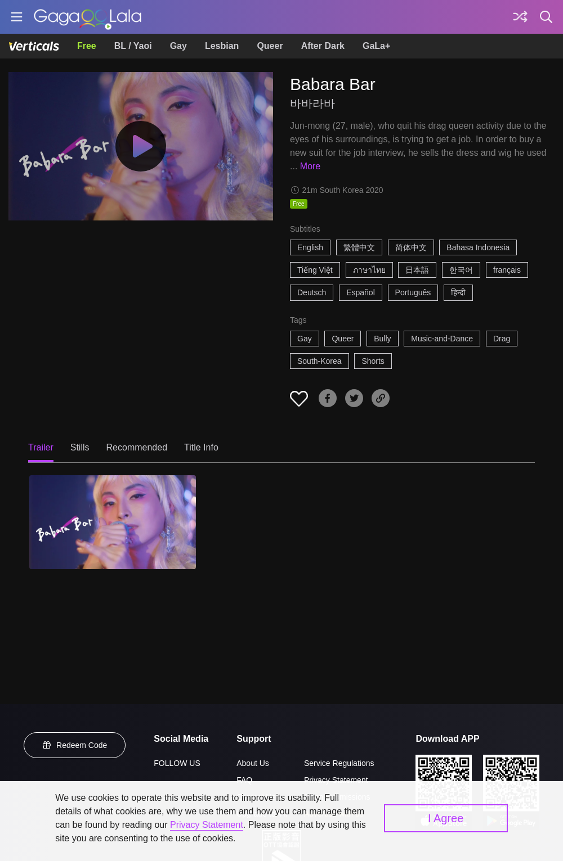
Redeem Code (75, 745)
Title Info (201, 447)
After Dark (323, 46)
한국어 (461, 269)
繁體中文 (359, 247)
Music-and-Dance (442, 338)
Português (413, 292)
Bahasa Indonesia (478, 247)
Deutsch (311, 292)
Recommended (137, 447)
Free (86, 46)
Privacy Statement (336, 780)
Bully (382, 338)
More (310, 166)
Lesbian (222, 46)
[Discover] (520, 17)
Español (360, 292)
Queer (270, 46)
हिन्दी (458, 292)
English (310, 247)
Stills (80, 447)
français (507, 269)
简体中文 (411, 247)
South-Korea (319, 361)
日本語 (417, 269)
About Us (252, 763)
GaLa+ (376, 46)
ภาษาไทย (369, 269)
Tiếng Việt (315, 269)
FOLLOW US (177, 763)
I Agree (445, 818)
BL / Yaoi (133, 46)
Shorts (372, 361)
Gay (178, 46)
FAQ (244, 780)
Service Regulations (339, 763)
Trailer (40, 447)
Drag (501, 338)
